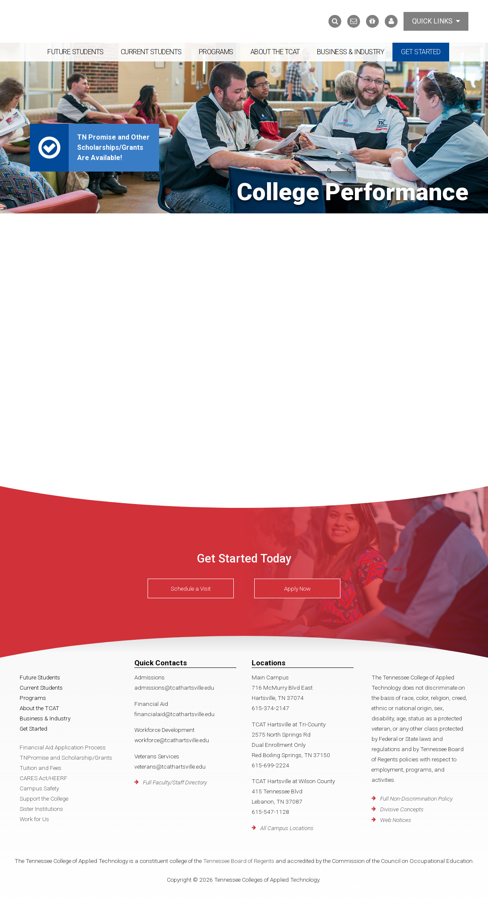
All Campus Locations (287, 828)
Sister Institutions (41, 808)
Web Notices (395, 819)
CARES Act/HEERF (43, 778)
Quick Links (436, 21)
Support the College (44, 798)
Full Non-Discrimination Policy (416, 798)
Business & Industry (350, 52)
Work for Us (34, 819)
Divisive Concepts (402, 809)
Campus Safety (39, 788)
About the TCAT (275, 52)
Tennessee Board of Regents (238, 860)
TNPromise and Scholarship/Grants (66, 757)
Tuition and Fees (40, 767)
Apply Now (297, 588)
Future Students (75, 52)
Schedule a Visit (191, 588)
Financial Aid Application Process (63, 747)
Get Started (421, 52)
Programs (216, 52)
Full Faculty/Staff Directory (175, 782)
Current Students (151, 52)
